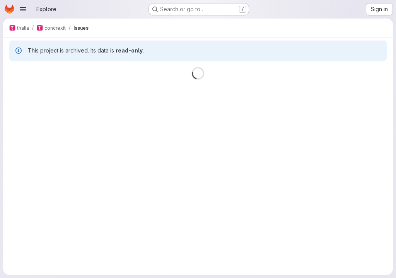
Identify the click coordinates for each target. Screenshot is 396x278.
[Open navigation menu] (23, 9)
